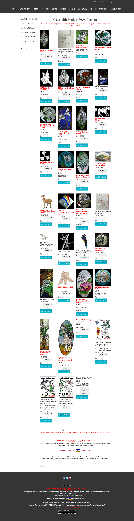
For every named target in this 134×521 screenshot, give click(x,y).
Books (72, 9)
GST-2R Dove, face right (46, 51)
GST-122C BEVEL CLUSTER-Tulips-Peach (46, 352)
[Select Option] (48, 56)
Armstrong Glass (28, 19)
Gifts (36, 9)
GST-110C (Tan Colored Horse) (100, 164)
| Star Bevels (82, 24)
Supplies (45, 9)
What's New (25, 9)
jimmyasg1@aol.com (67, 511)
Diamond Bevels (62, 24)
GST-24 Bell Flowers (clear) (47, 163)
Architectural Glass (27, 42)
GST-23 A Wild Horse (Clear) (102, 119)
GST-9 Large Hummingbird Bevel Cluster (83, 301)
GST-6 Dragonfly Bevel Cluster (103, 48)
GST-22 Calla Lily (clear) (82, 132)
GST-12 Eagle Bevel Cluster (83, 88)
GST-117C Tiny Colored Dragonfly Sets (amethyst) (82, 211)
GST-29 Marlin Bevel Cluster (65, 170)
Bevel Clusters (51, 24)
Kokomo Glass (27, 23)
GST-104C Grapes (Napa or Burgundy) (83, 176)
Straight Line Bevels (94, 24)
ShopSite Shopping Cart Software (70, 507)
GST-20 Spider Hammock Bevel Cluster (64, 133)
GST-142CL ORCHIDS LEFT (65, 288)
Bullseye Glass (27, 32)
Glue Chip (25, 48)
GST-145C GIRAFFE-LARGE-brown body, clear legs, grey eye (65, 358)
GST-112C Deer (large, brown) (47, 211)
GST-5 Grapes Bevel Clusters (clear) (83, 46)
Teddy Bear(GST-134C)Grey (101, 249)
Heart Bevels (73, 24)
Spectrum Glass (27, 28)
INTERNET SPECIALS (98, 9)
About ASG (82, 9)
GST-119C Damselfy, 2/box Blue (83, 320)
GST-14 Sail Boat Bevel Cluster (103, 288)
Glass (54, 9)
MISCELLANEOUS (116, 9)
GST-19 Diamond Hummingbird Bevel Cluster (47, 126)
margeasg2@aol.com (67, 513)
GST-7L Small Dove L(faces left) (46, 89)
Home (14, 9)
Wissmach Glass (27, 37)
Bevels (63, 9)
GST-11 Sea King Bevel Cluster (66, 89)
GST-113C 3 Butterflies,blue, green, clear (66, 212)
